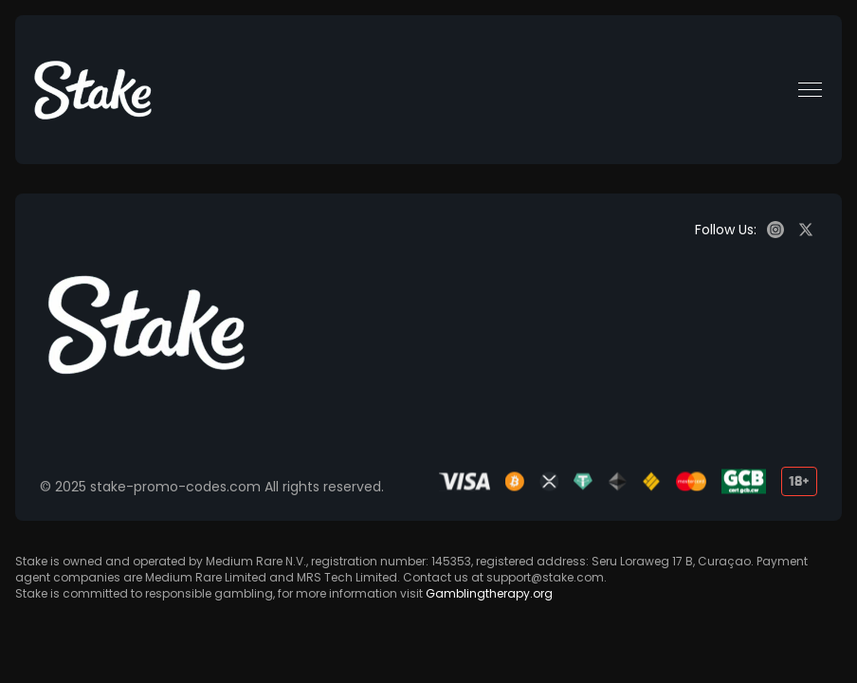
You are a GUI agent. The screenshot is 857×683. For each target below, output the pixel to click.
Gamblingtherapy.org (489, 593)
